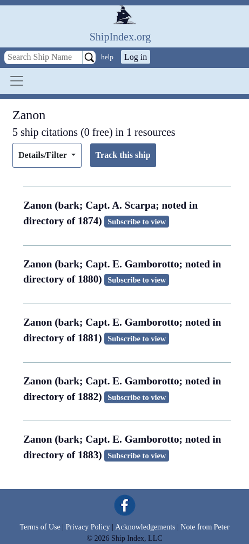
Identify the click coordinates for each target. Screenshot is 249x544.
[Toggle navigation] (17, 81)
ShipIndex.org (120, 37)
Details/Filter (43, 155)
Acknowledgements (145, 527)
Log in (135, 56)
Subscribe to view (136, 221)
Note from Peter (204, 527)
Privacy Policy (87, 527)
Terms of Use (39, 527)
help (107, 57)
